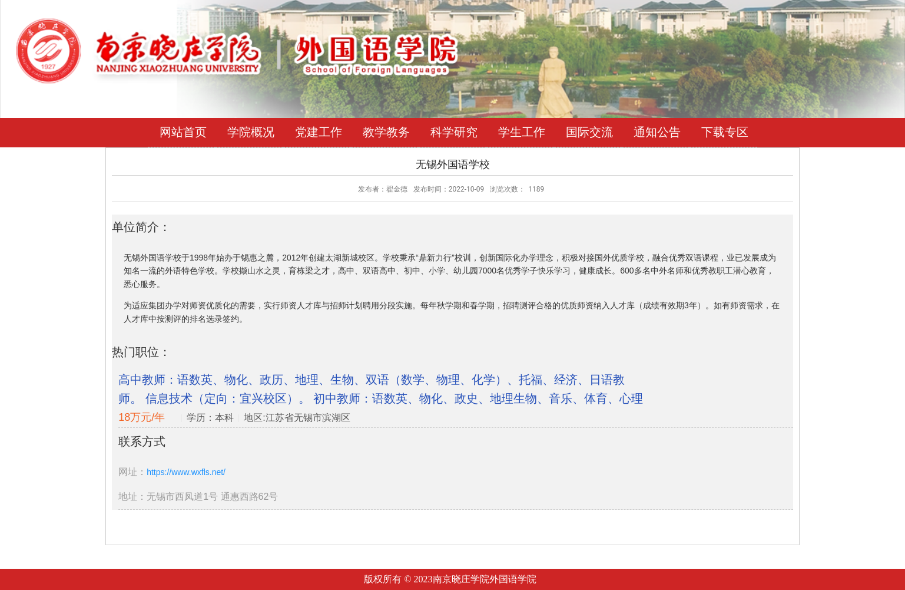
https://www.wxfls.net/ (186, 472)
